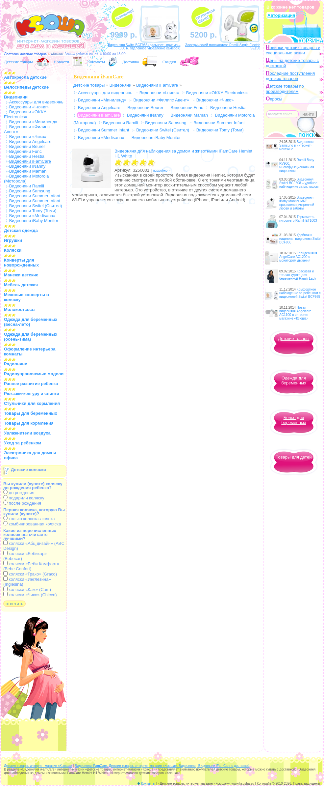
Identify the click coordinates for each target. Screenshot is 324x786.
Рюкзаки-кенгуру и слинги (31, 393)
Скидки (169, 61)
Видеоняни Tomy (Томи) (33, 210)
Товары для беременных (30, 413)
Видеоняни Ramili (26, 185)
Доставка (130, 61)
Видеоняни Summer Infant (35, 195)
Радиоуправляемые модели (33, 373)
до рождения (18, 492)
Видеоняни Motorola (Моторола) (26, 178)
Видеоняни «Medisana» (32, 215)
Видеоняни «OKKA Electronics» (25, 114)
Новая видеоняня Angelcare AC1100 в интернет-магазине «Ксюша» (295, 313)
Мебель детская (21, 284)
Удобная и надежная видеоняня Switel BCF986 (300, 238)
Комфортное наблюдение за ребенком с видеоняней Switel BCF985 (300, 293)
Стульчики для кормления (32, 403)
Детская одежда (21, 230)
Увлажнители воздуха (27, 433)
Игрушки (13, 240)
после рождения (22, 503)
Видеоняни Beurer (27, 146)
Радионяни (15, 363)
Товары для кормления (29, 423)
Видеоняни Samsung (29, 190)
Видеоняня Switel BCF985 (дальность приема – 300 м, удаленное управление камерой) (144, 46)
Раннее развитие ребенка (31, 383)
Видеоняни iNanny (27, 166)
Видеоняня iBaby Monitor (34, 220)
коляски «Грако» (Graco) (30, 574)
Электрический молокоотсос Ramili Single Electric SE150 (222, 46)
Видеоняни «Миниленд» (33, 121)
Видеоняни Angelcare (30, 141)
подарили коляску (23, 497)
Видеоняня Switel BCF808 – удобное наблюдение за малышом (298, 183)
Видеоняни (16, 97)
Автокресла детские (25, 77)
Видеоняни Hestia (26, 156)
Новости (61, 61)
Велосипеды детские (26, 87)
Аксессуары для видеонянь (36, 101)
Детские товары (18, 61)
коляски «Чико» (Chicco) (30, 594)
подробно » (161, 170)
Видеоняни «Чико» (28, 136)
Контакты (96, 61)
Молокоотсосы (20, 309)
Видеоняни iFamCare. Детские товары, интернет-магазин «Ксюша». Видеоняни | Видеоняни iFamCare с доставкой (162, 766)
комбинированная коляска (32, 523)
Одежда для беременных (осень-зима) (30, 337)
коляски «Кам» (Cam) (27, 589)
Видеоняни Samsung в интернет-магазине (296, 145)
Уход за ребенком (22, 442)
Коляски (12, 250)
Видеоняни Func (25, 151)
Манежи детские (21, 274)
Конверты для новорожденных (21, 262)
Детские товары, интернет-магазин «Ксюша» (38, 766)
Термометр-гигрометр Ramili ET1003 (298, 218)
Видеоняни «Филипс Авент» (161, 100)
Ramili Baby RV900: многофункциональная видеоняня (296, 165)
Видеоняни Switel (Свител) (35, 205)
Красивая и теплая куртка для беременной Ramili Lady (297, 274)
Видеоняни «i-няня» (29, 106)
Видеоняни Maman (28, 171)
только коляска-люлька (29, 518)
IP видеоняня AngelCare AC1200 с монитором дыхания (298, 256)
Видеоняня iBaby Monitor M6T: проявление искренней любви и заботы (296, 203)
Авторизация (281, 15)
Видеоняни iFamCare (157, 85)
